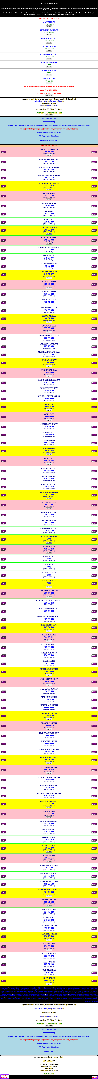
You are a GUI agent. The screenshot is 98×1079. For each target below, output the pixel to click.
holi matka (23, 990)
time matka (57, 987)
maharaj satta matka (7, 994)
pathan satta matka (82, 992)
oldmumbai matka (80, 991)
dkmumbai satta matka (58, 998)
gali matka (41, 987)
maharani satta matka (29, 994)
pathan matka (63, 987)
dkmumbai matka (51, 991)
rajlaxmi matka (46, 990)
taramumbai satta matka (75, 994)
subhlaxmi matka (49, 987)
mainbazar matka (70, 991)
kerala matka (5, 987)
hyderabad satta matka (55, 997)
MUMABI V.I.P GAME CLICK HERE (49, 94)
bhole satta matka (15, 998)
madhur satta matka (18, 994)
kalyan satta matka (25, 998)
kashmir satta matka (47, 998)
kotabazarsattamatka (50, 999)
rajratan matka (30, 990)
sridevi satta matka (22, 992)
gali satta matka (52, 992)
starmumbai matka (55, 990)
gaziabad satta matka (5, 995)
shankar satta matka (12, 992)
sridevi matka (20, 987)
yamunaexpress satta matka (56, 995)
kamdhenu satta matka (90, 997)
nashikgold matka (61, 991)
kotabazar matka (89, 991)
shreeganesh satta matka (62, 994)
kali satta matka (32, 992)
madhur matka (87, 987)
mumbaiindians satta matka (89, 994)
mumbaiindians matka (45, 988)
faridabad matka (64, 988)
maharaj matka (79, 987)
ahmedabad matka (90, 990)
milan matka (16, 990)
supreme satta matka (67, 997)
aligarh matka (64, 990)
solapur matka (15, 988)
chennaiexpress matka (74, 988)
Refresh (49, 26)
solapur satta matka (51, 994)
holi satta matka (86, 995)
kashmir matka (43, 991)
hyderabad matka (72, 990)
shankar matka (12, 987)
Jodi (3, 152)
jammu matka (13, 991)
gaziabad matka (56, 988)
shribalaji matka (34, 987)
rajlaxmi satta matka (21, 997)
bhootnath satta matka (42, 995)
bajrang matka (35, 991)
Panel (94, 152)
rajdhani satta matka (10, 997)
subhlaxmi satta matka (62, 992)
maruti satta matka (92, 992)
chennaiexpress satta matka (29, 995)
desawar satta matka (40, 994)
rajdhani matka (38, 990)
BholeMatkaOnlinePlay (4, 1076)
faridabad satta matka (16, 995)
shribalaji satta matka (42, 992)
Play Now (49, 155)
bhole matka (20, 991)
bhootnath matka (85, 988)
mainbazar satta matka (82, 998)
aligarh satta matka (44, 997)
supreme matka (81, 990)
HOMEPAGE (49, 1074)
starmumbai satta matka (33, 997)
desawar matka (8, 988)
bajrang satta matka (36, 998)
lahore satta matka (67, 995)
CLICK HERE (49, 95)
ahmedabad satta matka (79, 997)
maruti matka (71, 987)
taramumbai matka (35, 988)
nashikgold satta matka (70, 998)
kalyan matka (27, 991)
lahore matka (9, 990)
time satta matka (72, 992)
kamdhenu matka (5, 991)
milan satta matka (77, 995)
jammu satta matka (6, 998)
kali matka (27, 987)
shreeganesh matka (24, 988)
